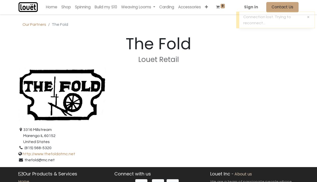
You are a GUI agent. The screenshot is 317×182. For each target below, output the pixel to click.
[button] (206, 7)
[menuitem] (51, 7)
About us (243, 174)
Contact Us (282, 7)
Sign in (251, 7)
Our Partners (34, 24)
